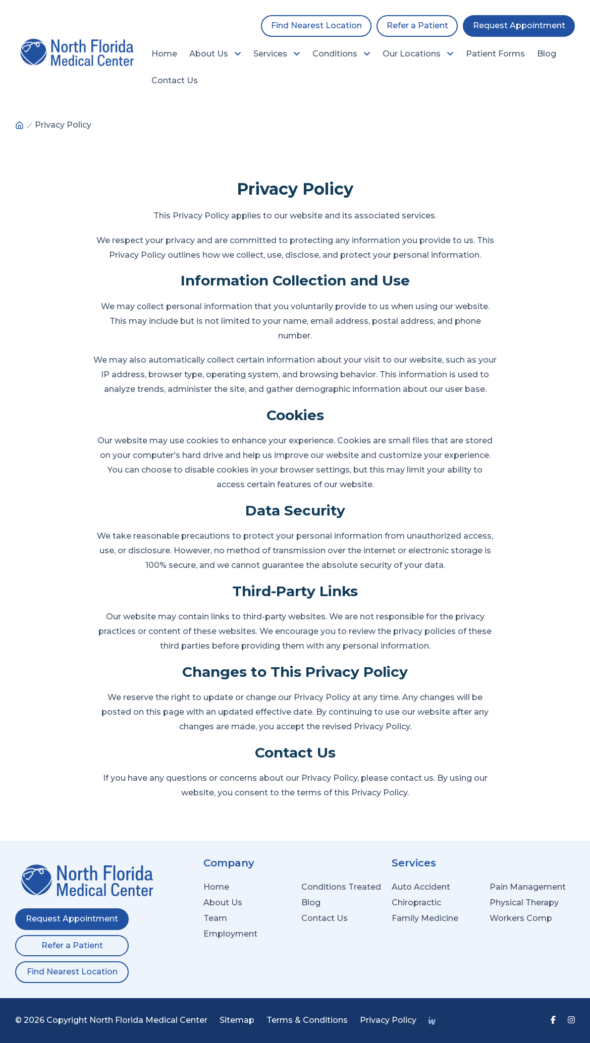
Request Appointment (519, 25)
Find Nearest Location (316, 25)
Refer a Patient (417, 25)
